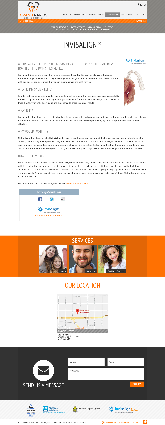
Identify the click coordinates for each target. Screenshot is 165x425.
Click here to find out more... (49, 215)
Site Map (83, 422)
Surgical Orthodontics (89, 29)
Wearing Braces (46, 422)
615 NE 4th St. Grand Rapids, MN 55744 (68, 336)
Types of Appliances (63, 29)
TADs (75, 29)
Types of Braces (78, 27)
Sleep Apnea (106, 29)
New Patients (35, 422)
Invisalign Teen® (105, 27)
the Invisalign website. (77, 183)
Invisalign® (91, 27)
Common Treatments (60, 27)
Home (20, 422)
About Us (26, 422)
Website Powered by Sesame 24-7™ (117, 422)
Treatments (57, 422)
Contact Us (75, 422)
